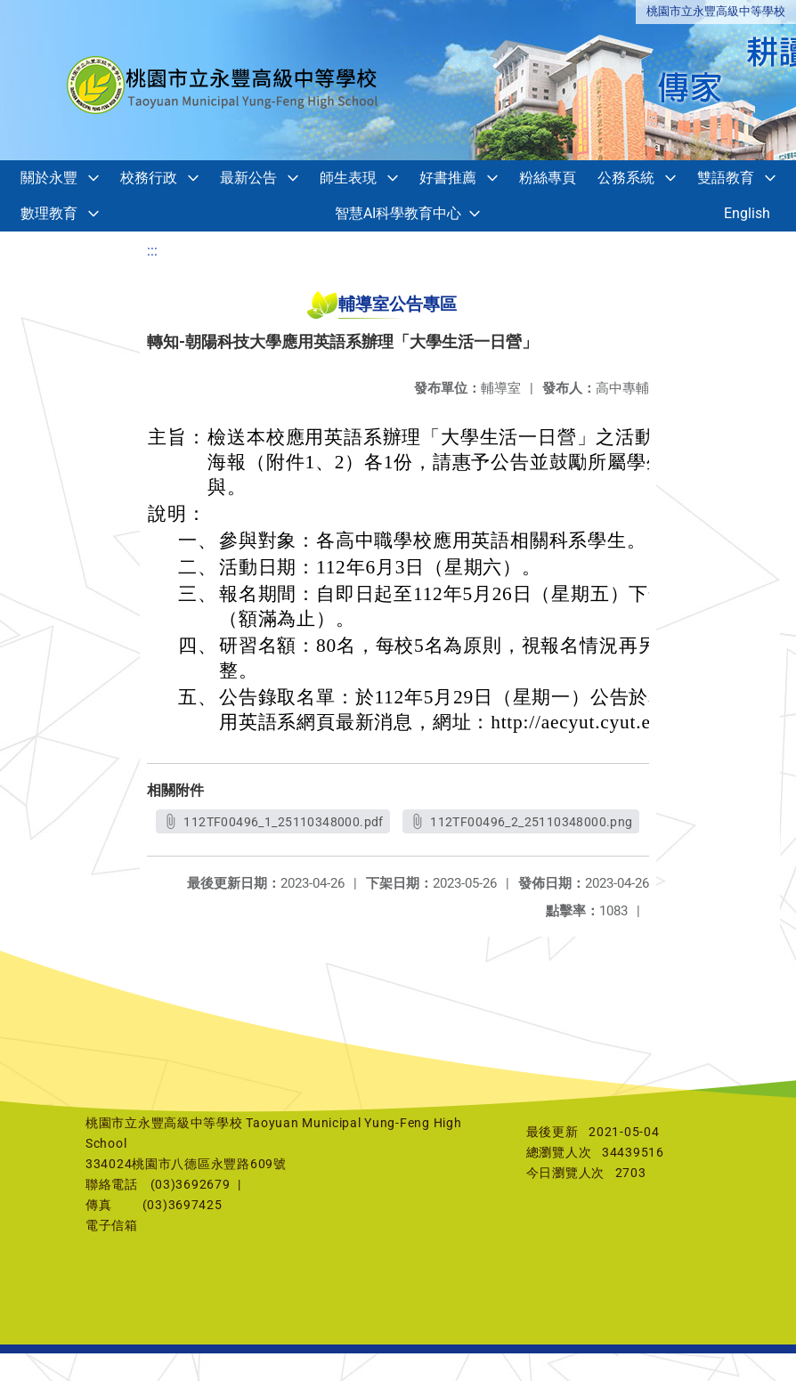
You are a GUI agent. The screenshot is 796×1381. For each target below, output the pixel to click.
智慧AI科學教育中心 (398, 213)
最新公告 (248, 177)
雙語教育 (725, 177)
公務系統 (625, 177)
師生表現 (348, 177)
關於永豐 (48, 177)
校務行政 (148, 177)
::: (152, 250)
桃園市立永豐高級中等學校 (715, 11)
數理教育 (48, 213)
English (747, 213)
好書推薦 (447, 177)
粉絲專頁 (547, 177)
